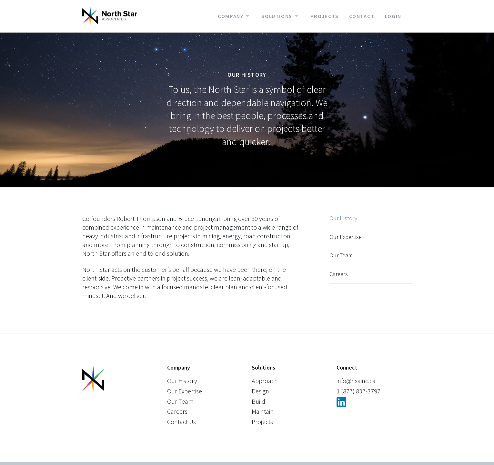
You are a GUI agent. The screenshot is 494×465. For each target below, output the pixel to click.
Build (258, 401)
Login (393, 16)
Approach (265, 381)
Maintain (263, 411)
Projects (324, 16)
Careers (338, 274)
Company (230, 16)
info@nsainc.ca (356, 381)
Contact (362, 16)
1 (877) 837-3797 (358, 391)
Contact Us (181, 422)
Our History (343, 218)
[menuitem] (239, 16)
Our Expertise (345, 237)
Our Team (341, 255)
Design (260, 391)
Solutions (276, 16)
